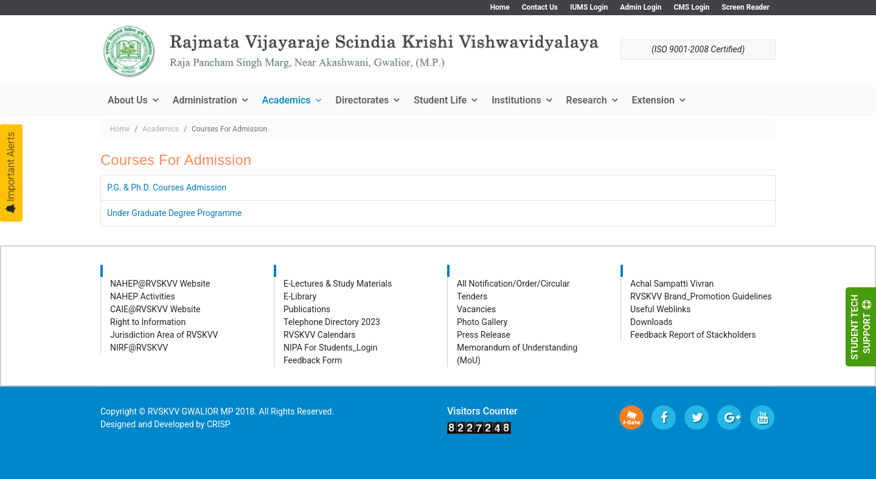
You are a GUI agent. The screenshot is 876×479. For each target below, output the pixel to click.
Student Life (440, 100)
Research (586, 100)
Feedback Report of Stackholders (693, 335)
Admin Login (640, 7)
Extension (653, 100)
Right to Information (148, 322)
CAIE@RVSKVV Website (155, 309)
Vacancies (476, 309)
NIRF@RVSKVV (139, 347)
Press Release (483, 335)
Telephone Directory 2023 (331, 322)
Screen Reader (745, 7)
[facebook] (664, 417)
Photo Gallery (482, 322)
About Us (128, 100)
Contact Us (540, 7)
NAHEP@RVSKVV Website (160, 283)
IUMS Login (589, 7)
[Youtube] (762, 417)
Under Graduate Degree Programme (174, 213)
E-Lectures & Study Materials (337, 283)
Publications (306, 309)
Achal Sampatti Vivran (672, 283)
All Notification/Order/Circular (513, 283)
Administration (205, 100)
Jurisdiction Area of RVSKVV (164, 335)
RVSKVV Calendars (319, 335)
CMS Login (691, 7)
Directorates (362, 100)
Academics (286, 100)
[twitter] (696, 417)
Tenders (472, 296)
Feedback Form (312, 360)
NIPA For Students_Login (330, 347)
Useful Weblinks (660, 309)
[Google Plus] (729, 417)
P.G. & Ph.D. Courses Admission (166, 187)
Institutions (516, 100)
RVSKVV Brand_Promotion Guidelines (701, 296)
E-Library (299, 296)
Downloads (651, 322)
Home (500, 7)
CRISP (219, 424)
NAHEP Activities (142, 296)
